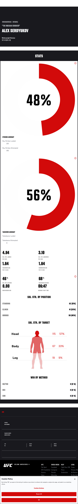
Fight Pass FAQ (65, 467)
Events (5, 7)
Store (42, 475)
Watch (47, 7)
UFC (42, 465)
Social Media (55, 465)
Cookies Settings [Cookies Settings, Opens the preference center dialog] (39, 488)
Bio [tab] (3, 412)
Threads (53, 473)
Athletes (22, 7)
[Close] (75, 479)
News (30, 7)
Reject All (39, 494)
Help (62, 465)
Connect (39, 7)
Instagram (54, 470)
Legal (73, 465)
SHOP (66, 7)
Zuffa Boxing (57, 7)
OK (39, 500)
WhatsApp (54, 475)
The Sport (44, 467)
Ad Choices (74, 473)
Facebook (54, 467)
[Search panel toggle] (71, 7)
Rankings (13, 7)
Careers (43, 473)
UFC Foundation (45, 470)
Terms (73, 467)
